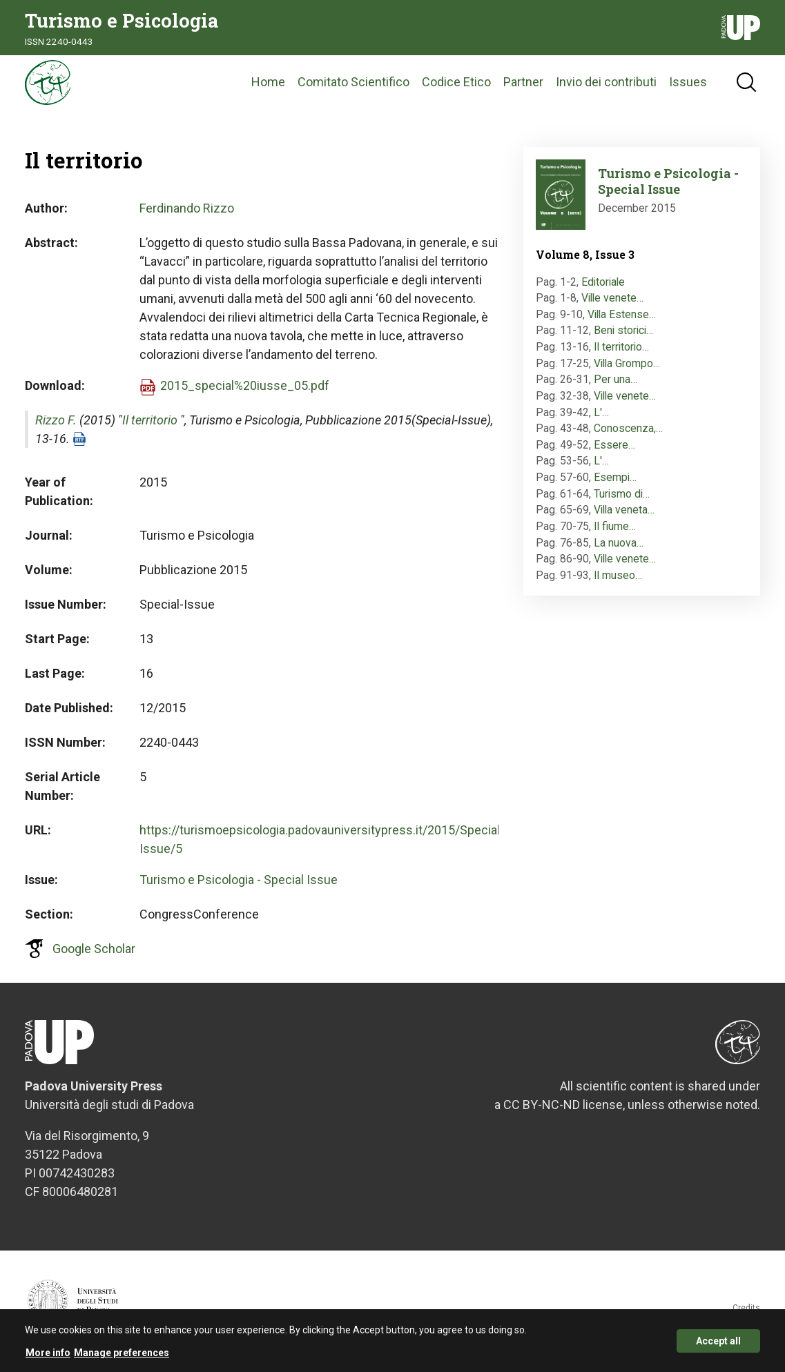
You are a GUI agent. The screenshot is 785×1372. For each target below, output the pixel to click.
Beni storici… (623, 338)
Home (268, 86)
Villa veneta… (624, 518)
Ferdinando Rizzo (186, 215)
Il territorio (149, 427)
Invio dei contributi (606, 86)
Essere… (614, 452)
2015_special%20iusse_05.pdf (244, 393)
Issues (688, 86)
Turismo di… (622, 501)
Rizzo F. (56, 427)
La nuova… (618, 550)
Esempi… (615, 484)
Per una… (615, 387)
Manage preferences (121, 1354)
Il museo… (618, 582)
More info (48, 1354)
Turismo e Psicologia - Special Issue (238, 887)
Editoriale (603, 289)
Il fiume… (615, 533)
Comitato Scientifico (353, 86)
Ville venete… (612, 305)
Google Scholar (93, 956)
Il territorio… (621, 354)
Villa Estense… (622, 322)
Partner (523, 86)
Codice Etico (456, 86)
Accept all (718, 1342)
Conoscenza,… (628, 435)
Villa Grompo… (627, 371)
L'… (601, 420)
